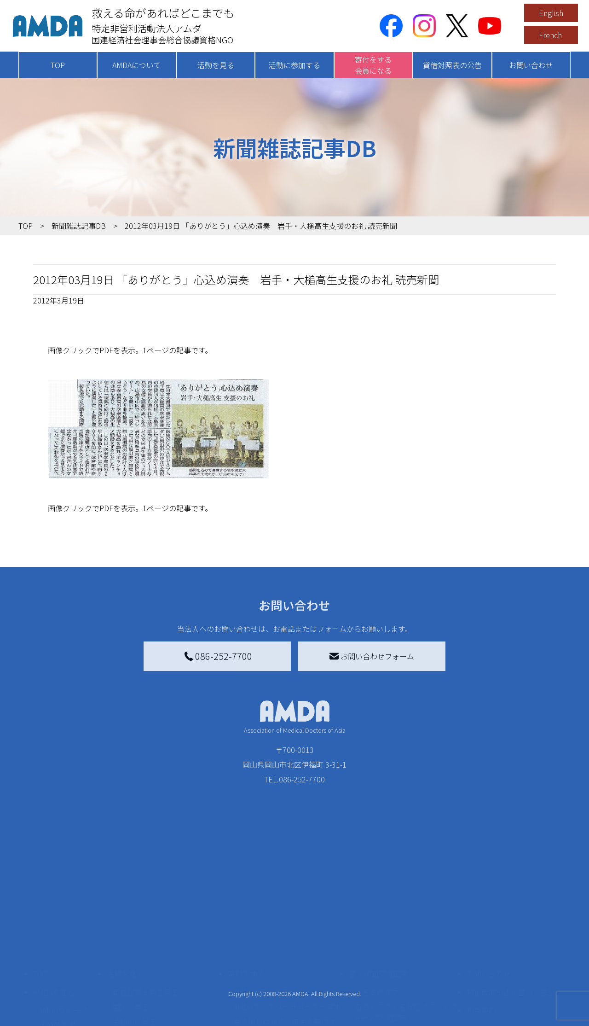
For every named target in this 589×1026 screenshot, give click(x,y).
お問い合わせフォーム (371, 656)
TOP (58, 64)
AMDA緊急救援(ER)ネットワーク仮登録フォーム (165, 1015)
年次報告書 (57, 1016)
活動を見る (215, 64)
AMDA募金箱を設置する (272, 968)
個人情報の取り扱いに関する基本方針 (511, 956)
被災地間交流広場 (378, 895)
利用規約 (481, 932)
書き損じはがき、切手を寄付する (284, 949)
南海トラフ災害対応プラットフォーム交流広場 (405, 934)
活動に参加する (294, 64)
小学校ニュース (64, 961)
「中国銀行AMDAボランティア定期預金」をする (287, 989)
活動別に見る (134, 943)
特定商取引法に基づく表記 (511, 913)
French (550, 35)
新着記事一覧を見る (145, 913)
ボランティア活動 (141, 979)
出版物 (50, 976)
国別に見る (130, 928)
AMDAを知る (54, 913)
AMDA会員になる (261, 913)
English (551, 12)
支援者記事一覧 (259, 1009)
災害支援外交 (376, 913)
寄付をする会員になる (373, 65)
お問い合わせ (531, 64)
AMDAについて (136, 64)
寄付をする (246, 895)
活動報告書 (57, 946)
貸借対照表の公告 (452, 64)
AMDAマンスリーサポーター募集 (287, 928)
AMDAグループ (63, 932)
